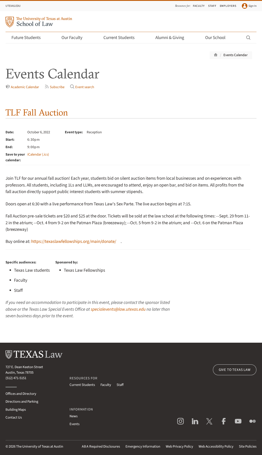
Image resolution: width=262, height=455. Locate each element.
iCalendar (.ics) (38, 154)
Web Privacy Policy (179, 446)
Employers (228, 6)
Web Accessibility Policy (216, 446)
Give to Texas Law (235, 369)
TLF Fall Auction (37, 112)
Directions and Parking (22, 401)
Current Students (121, 38)
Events (74, 424)
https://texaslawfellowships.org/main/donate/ (73, 241)
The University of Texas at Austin (39, 446)
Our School (218, 38)
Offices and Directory (21, 393)
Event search (82, 87)
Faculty (199, 6)
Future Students (28, 38)
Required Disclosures (101, 446)
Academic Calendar (22, 87)
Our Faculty (74, 38)
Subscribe (54, 87)
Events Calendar (235, 55)
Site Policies (247, 446)
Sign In (249, 6)
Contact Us (14, 417)
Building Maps (16, 409)
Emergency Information (142, 446)
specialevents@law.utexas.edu (118, 309)
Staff (212, 6)
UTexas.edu (13, 6)
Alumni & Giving (172, 38)
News (74, 416)
